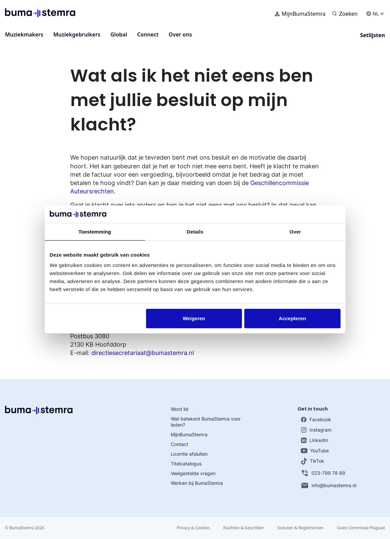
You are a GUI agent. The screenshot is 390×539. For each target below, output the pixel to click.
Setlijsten (372, 35)
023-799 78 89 (323, 473)
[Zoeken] (345, 13)
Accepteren (292, 318)
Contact (179, 444)
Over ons (180, 34)
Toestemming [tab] (95, 232)
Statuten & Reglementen (300, 528)
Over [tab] (295, 232)
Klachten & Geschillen (243, 528)
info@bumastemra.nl (328, 485)
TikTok (312, 461)
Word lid (179, 409)
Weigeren (194, 318)
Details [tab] (195, 232)
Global (118, 34)
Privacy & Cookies (193, 528)
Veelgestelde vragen (193, 473)
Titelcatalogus (186, 463)
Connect (147, 34)
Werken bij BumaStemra (197, 483)
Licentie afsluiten (189, 454)
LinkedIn (314, 440)
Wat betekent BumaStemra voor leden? (206, 422)
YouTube (315, 450)
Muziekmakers (24, 34)
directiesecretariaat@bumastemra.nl (142, 352)
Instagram (316, 430)
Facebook (316, 420)
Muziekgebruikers (76, 34)
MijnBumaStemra (300, 13)
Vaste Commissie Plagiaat (361, 528)
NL (375, 13)
